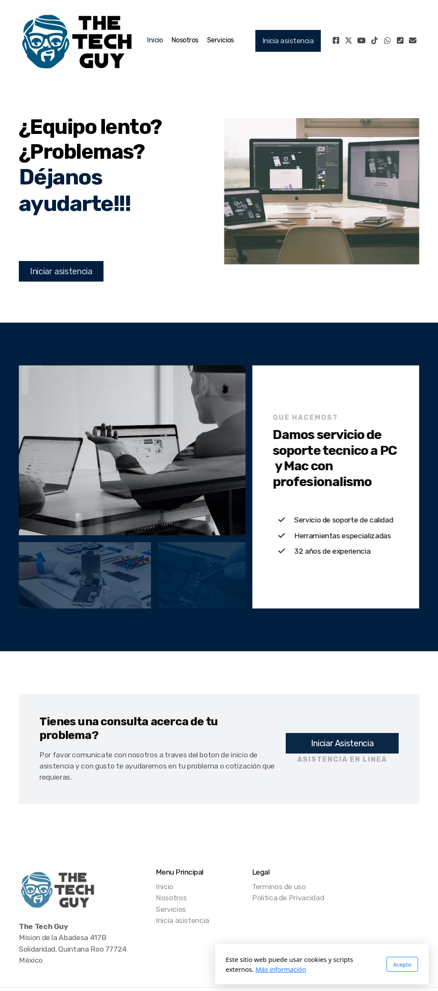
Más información (178, 969)
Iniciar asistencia (61, 271)
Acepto (299, 964)
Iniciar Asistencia (342, 743)
